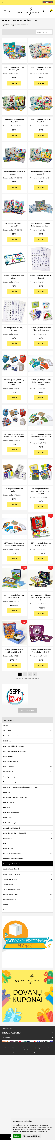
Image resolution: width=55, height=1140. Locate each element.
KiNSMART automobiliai (11, 813)
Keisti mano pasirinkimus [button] (31, 1136)
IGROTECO (6, 792)
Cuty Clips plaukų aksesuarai (12, 777)
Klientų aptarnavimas (11, 1033)
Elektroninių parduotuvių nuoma (22, 1053)
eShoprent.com (37, 1053)
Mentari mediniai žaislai (11, 828)
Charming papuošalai (10, 761)
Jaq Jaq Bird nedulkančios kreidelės (15, 797)
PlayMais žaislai (8, 848)
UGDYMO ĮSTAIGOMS (10, 895)
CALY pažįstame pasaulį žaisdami (14, 751)
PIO (4, 843)
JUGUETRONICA (8, 802)
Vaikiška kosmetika (9, 900)
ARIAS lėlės (7, 731)
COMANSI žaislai (8, 766)
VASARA (6, 905)
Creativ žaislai (8, 772)
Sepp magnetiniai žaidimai (12, 864)
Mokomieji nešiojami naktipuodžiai (15, 833)
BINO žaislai (7, 741)
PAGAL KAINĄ (7, 838)
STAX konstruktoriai (10, 879)
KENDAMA (6, 807)
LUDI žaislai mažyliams (11, 823)
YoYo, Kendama (8, 910)
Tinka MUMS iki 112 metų (11, 889)
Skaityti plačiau (27, 710)
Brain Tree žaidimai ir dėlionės (13, 746)
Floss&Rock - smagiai (10, 782)
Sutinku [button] (16, 1136)
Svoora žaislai (8, 884)
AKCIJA (5, 726)
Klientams (6, 1038)
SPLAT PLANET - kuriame (11, 874)
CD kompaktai (8, 756)
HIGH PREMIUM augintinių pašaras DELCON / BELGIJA (21, 787)
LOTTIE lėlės (7, 818)
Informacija (7, 1028)
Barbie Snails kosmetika (11, 736)
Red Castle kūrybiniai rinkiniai (13, 859)
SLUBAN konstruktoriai (11, 869)
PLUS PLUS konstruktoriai (12, 854)
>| (35, 674)
